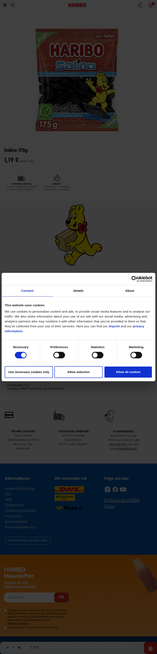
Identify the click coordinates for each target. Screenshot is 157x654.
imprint (114, 326)
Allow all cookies (128, 372)
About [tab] (129, 290)
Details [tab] (78, 290)
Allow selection (78, 372)
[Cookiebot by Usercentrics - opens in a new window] (134, 279)
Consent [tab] (27, 290)
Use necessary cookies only (28, 372)
